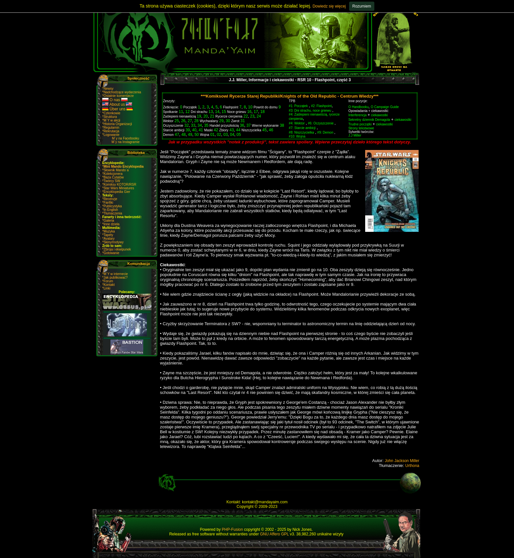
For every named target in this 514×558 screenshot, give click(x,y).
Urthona (412, 465)
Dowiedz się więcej (329, 6)
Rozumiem (361, 6)
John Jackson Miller (402, 460)
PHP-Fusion (232, 529)
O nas (115, 100)
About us (117, 104)
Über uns (118, 109)
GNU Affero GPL (274, 534)
